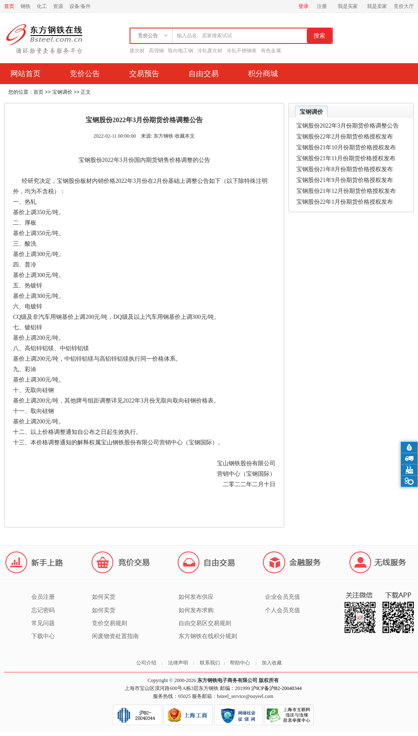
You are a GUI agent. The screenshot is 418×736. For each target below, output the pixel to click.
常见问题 (43, 623)
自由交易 (204, 73)
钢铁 (25, 6)
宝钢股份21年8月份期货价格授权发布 (344, 169)
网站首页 (25, 73)
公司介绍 (146, 663)
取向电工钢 (180, 51)
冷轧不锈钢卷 (242, 51)
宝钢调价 (62, 92)
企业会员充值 (282, 597)
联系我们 (210, 663)
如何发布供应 (196, 597)
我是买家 (348, 6)
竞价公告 (85, 73)
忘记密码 (43, 610)
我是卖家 (377, 6)
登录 (303, 6)
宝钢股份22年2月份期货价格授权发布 (344, 136)
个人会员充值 (282, 610)
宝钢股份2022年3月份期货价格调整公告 (347, 126)
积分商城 (263, 73)
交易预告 (144, 73)
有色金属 (271, 51)
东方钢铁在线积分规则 (207, 636)
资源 (58, 6)
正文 (86, 92)
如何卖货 (103, 610)
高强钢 (156, 51)
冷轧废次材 (209, 51)
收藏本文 (185, 136)
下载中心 (43, 636)
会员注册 (43, 597)
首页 (9, 6)
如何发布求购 (196, 610)
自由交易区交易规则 (204, 623)
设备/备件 (80, 6)
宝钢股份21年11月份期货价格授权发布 (345, 158)
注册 (322, 6)
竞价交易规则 (109, 623)
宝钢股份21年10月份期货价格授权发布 (346, 147)
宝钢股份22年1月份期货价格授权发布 (344, 202)
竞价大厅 (404, 6)
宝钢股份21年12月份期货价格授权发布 (346, 191)
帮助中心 (240, 663)
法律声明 (178, 663)
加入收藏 (272, 663)
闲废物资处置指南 (115, 636)
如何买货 (103, 597)
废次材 (137, 51)
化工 (42, 6)
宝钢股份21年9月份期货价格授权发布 (344, 180)
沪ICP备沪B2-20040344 (276, 688)
